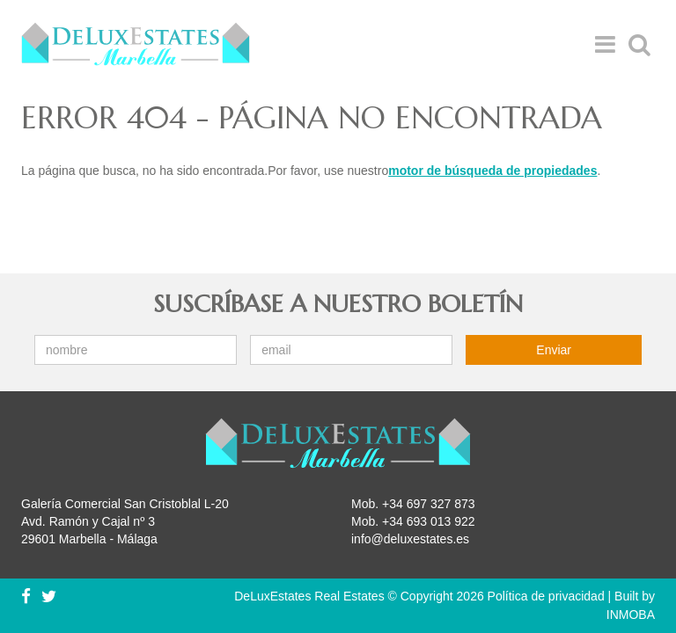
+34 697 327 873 (428, 504)
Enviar (553, 350)
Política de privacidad (546, 596)
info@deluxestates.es (410, 539)
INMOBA (630, 615)
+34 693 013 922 (428, 521)
